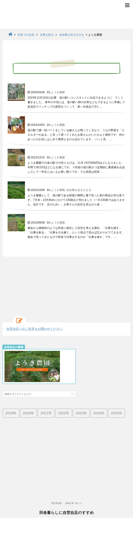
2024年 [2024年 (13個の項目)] (99, 413)
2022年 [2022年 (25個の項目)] (63, 413)
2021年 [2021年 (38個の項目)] (46, 413)
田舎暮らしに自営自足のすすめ (66, 498)
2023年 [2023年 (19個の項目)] (81, 413)
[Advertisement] (66, 284)
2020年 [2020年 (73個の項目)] (28, 413)
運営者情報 (56, 488)
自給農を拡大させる (78, 189)
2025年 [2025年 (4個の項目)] (116, 413)
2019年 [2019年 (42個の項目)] (11, 413)
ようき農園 (58, 92)
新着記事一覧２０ (73, 488)
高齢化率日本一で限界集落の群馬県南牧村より (66, 504)
